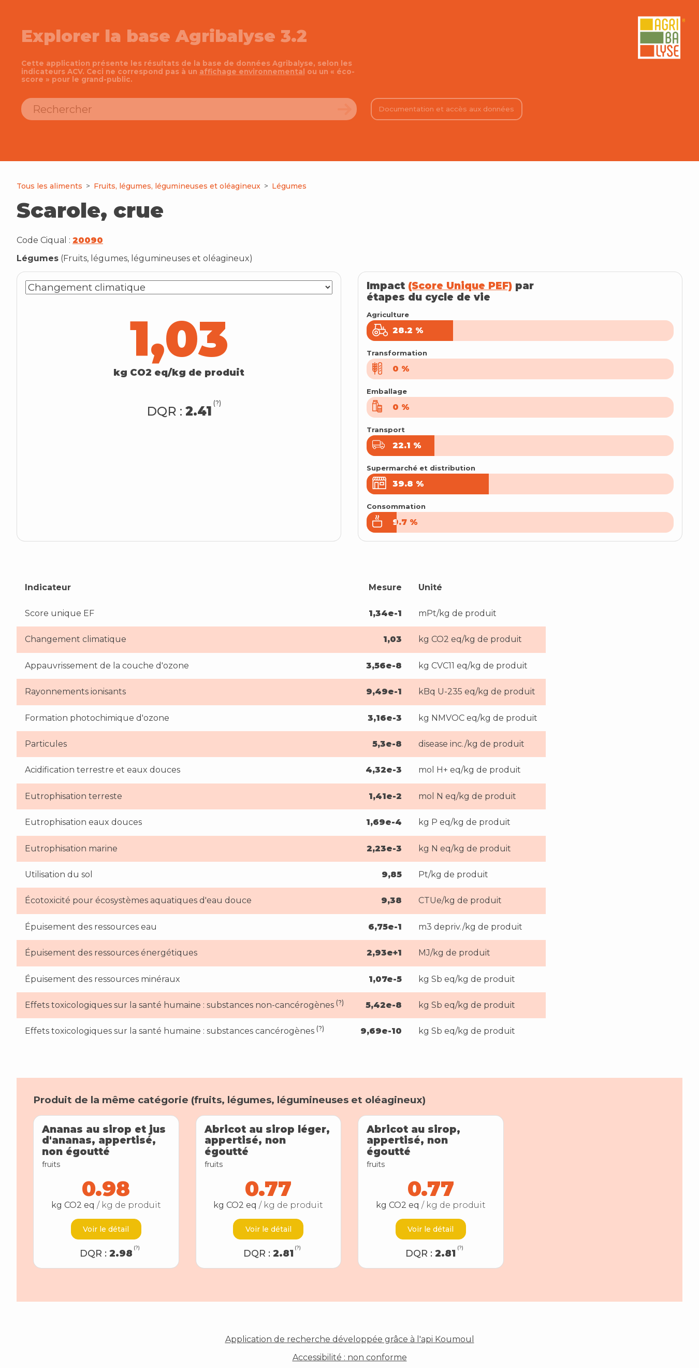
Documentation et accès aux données (446, 109)
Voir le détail (106, 1217)
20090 (87, 240)
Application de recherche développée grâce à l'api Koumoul (349, 1328)
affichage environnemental (252, 71)
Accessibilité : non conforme (350, 1346)
